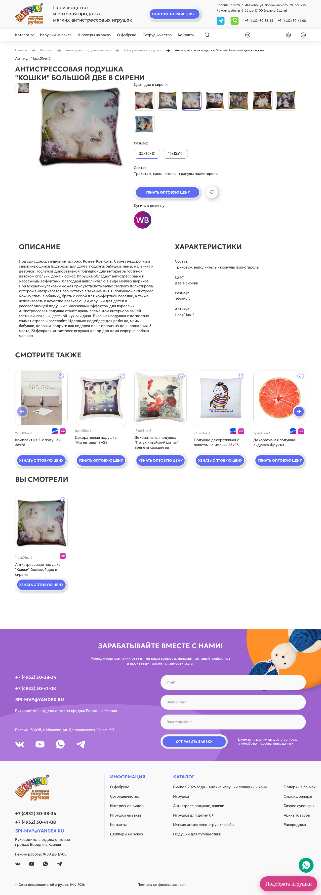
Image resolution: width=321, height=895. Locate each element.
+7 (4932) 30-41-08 (292, 21)
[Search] (207, 35)
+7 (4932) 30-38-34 (259, 21)
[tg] (221, 20)
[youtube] (40, 744)
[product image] (80, 125)
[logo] (29, 14)
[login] (287, 35)
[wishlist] (246, 35)
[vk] (19, 744)
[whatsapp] (235, 20)
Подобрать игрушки (288, 884)
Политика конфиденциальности (162, 885)
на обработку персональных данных (265, 743)
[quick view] (41, 398)
